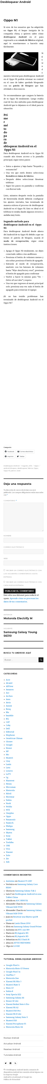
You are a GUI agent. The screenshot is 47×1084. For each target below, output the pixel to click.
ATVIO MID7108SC (22, 943)
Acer (8, 680)
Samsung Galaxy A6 (15, 998)
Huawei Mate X (13, 985)
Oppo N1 (7, 471)
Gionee (9, 741)
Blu (7, 712)
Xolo (8, 855)
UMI (8, 845)
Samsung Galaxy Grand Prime (28, 926)
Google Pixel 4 (12, 965)
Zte (7, 858)
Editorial (10, 732)
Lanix (8, 764)
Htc (7, 754)
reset (18, 471)
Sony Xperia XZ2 (13, 994)
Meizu (9, 784)
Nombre (7, 536)
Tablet (9, 839)
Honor (9, 748)
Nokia (8, 800)
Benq (8, 709)
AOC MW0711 (22, 900)
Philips (9, 826)
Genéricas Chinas (14, 738)
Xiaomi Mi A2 (12, 1007)
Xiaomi (9, 852)
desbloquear (22, 468)
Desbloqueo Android (11, 466)
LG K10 (16, 946)
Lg (7, 777)
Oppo (36, 466)
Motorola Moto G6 (14, 1027)
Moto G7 (10, 988)
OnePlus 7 (10, 975)
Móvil (8, 793)
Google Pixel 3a (13, 972)
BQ (7, 719)
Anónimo (10, 881)
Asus (8, 699)
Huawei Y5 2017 (25, 881)
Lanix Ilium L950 (22, 923)
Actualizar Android (12, 1044)
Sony (8, 836)
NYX (8, 810)
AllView (9, 686)
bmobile (9, 715)
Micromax (11, 787)
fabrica (30, 468)
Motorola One (12, 978)
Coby (8, 725)
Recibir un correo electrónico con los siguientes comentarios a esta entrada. (23, 573)
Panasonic (11, 819)
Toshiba (9, 842)
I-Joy (8, 761)
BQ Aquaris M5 (21, 933)
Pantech (9, 823)
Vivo (8, 849)
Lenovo (9, 771)
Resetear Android (12, 1049)
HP (7, 751)
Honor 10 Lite (12, 1001)
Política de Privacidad (12, 1080)
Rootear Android (11, 1038)
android (6, 468)
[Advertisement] (23, 10)
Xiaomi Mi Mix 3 (13, 981)
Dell (8, 728)
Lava (8, 767)
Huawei (9, 758)
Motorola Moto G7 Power (17, 968)
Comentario (10, 501)
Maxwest (10, 780)
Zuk (7, 862)
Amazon (10, 689)
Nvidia (9, 806)
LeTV (8, 774)
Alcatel (9, 683)
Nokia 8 (9, 991)
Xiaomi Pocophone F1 (16, 1024)
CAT (8, 722)
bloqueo (13, 468)
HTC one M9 (23, 930)
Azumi (9, 706)
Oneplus (10, 813)
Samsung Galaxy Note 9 (17, 1017)
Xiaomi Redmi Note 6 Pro (17, 1004)
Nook (8, 803)
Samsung (10, 829)
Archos (9, 696)
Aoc (7, 693)
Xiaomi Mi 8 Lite (13, 1014)
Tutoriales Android (12, 1055)
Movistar (10, 797)
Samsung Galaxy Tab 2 (25, 891)
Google (9, 745)
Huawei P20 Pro (13, 1011)
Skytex (9, 832)
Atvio (8, 702)
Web (6, 558)
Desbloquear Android (15, 2)
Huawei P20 (11, 1020)
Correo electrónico (14, 547)
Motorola (10, 790)
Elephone (10, 735)
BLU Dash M (23, 939)
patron (13, 471)
